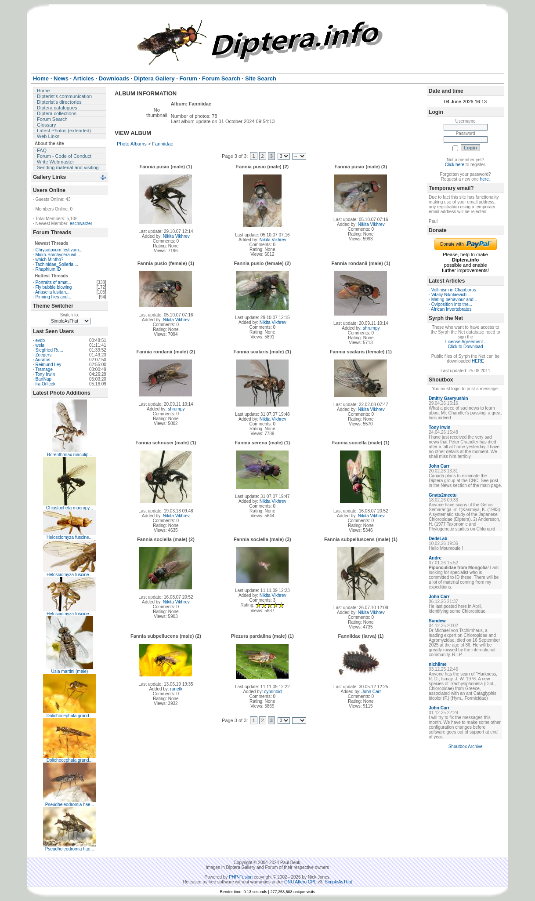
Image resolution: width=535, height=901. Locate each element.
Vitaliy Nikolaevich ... (451, 294)
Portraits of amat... (53, 282)
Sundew (437, 620)
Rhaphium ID (48, 269)
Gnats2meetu (442, 495)
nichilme (438, 664)
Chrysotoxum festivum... (58, 249)
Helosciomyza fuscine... (70, 537)
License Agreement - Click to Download (465, 344)
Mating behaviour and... (454, 299)
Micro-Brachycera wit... (57, 254)
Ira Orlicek (45, 383)
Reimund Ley (48, 364)
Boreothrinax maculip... (69, 454)
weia (39, 345)
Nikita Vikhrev (176, 236)
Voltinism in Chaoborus (453, 289)
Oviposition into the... (451, 304)
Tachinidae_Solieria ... (56, 264)
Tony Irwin (45, 374)
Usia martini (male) (69, 671)
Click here (454, 164)
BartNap (43, 379)
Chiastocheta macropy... (69, 507)
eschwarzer (81, 223)
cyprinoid (273, 691)
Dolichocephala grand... (70, 715)
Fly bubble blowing (53, 287)
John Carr (371, 691)
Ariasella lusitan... (52, 292)
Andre (435, 558)
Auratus (42, 359)
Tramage (44, 369)
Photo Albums (132, 143)
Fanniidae (162, 143)
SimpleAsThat (338, 881)
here (484, 179)
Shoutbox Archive (465, 746)
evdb (40, 340)
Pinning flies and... (53, 296)
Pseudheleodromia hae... (69, 804)
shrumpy (371, 328)
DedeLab (438, 538)
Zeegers (43, 354)
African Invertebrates (451, 309)
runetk (176, 689)
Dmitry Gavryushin (448, 398)
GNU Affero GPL (300, 881)
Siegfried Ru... (49, 350)
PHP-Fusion (241, 877)
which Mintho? (49, 259)
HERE (478, 361)
